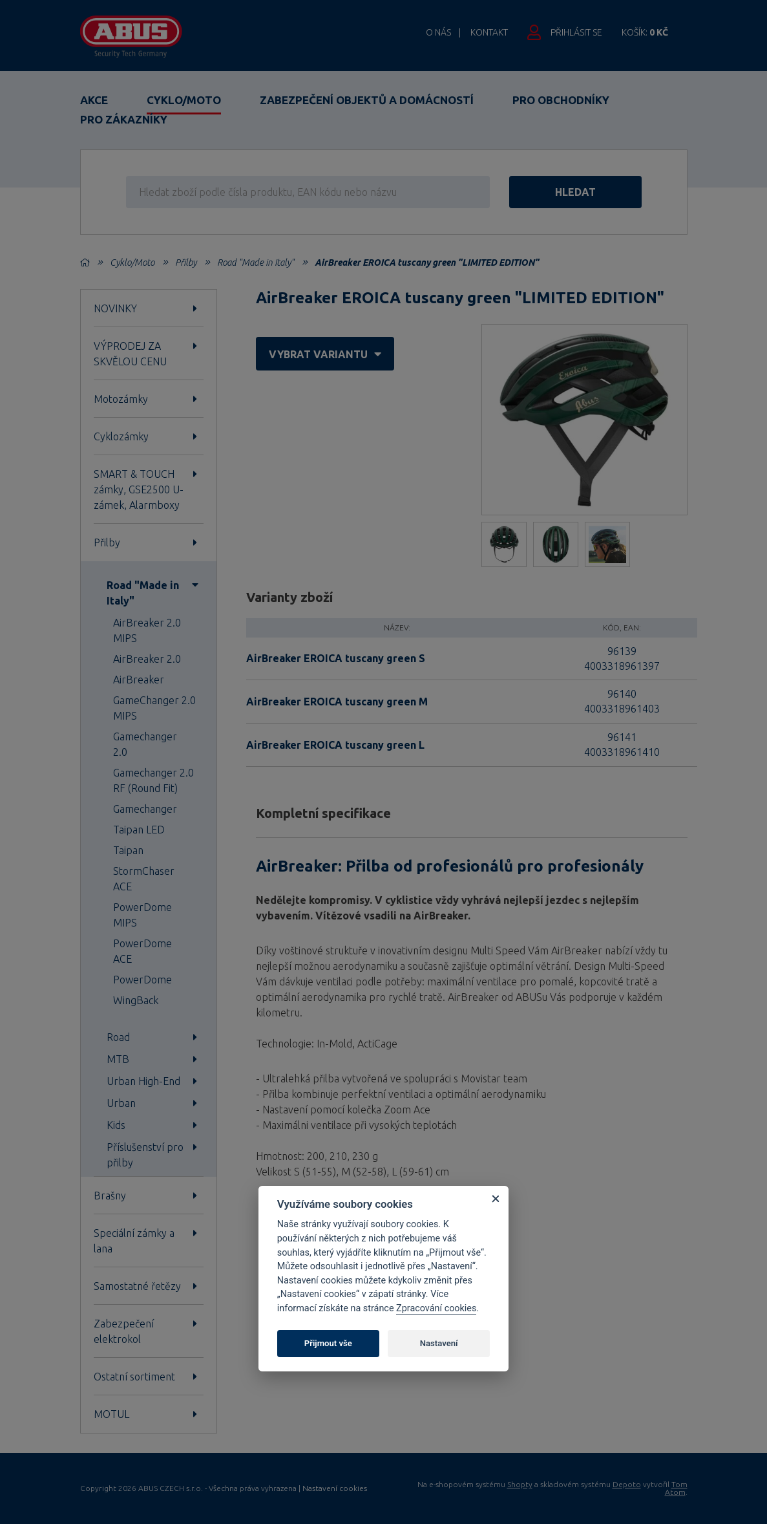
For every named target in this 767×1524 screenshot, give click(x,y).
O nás (438, 32)
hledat (575, 192)
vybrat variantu (325, 354)
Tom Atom (676, 1488)
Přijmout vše (328, 1343)
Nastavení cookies (334, 1488)
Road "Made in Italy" (255, 262)
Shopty (519, 1484)
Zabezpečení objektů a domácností (367, 100)
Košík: (645, 32)
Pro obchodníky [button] (560, 100)
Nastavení (439, 1343)
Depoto (627, 1484)
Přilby (185, 262)
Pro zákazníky (123, 119)
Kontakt (489, 32)
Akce (94, 100)
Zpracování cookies (436, 1308)
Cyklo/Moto (184, 100)
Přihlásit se (576, 32)
